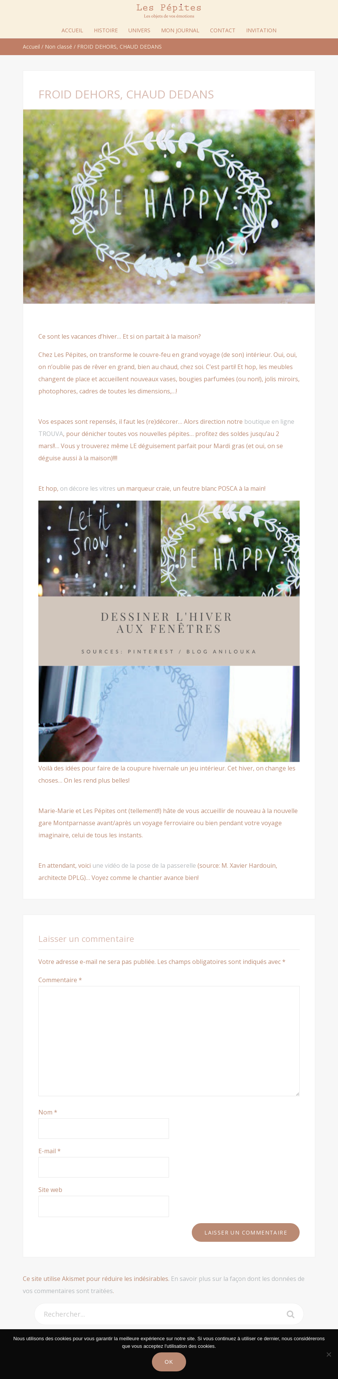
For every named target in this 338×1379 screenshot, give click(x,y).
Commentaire (60, 980)
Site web (50, 1190)
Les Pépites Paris (169, 11)
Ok (168, 1362)
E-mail (49, 1151)
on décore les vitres (87, 488)
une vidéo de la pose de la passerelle (144, 865)
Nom (47, 1112)
